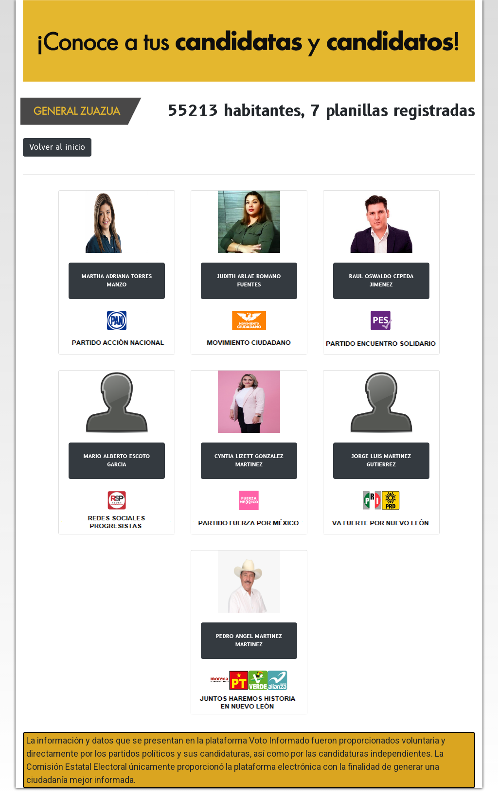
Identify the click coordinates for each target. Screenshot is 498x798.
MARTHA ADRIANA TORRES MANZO (117, 280)
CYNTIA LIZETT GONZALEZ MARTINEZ (249, 460)
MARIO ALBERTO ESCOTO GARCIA (117, 460)
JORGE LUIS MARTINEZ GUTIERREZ (381, 460)
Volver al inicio (57, 147)
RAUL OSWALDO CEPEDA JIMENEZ (381, 280)
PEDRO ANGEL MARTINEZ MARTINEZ (249, 640)
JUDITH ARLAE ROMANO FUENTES (249, 280)
